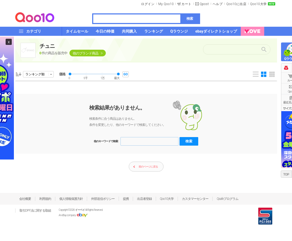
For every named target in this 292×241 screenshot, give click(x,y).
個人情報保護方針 (71, 199)
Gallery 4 (264, 74)
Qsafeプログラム (227, 199)
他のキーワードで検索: (106, 141)
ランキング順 (35, 74)
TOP (286, 174)
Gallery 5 (272, 74)
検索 (189, 19)
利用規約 (45, 199)
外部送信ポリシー (103, 199)
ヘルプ (218, 4)
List (256, 74)
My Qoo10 (166, 4)
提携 (126, 199)
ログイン (147, 4)
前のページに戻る (145, 167)
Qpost (204, 4)
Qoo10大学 (258, 4)
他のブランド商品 (85, 53)
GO (125, 74)
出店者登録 (144, 199)
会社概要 (25, 199)
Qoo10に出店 (236, 4)
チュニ (47, 46)
